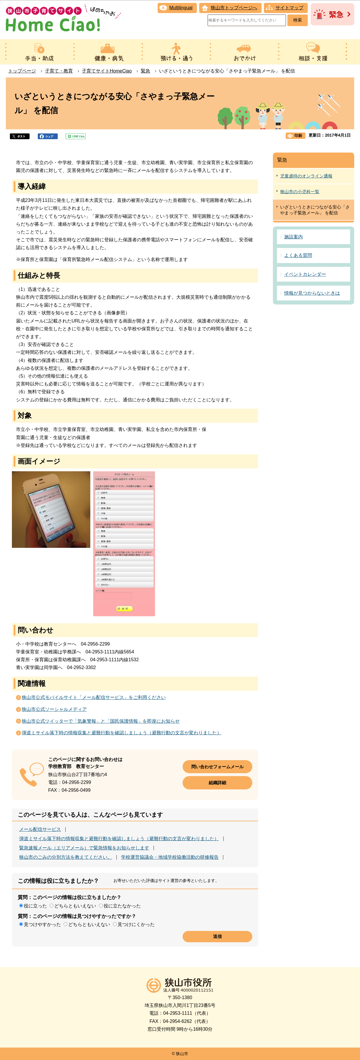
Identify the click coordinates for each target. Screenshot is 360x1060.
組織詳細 (217, 782)
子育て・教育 (59, 70)
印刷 (298, 135)
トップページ (22, 70)
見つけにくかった (136, 924)
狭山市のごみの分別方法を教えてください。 (65, 857)
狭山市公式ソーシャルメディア (54, 709)
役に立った (35, 905)
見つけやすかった (42, 924)
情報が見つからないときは (312, 293)
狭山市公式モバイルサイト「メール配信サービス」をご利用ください (94, 697)
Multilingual (180, 7)
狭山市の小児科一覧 (299, 191)
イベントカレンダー (305, 274)
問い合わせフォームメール (217, 766)
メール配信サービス (40, 829)
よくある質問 (298, 255)
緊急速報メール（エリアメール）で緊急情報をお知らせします (84, 848)
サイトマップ (289, 7)
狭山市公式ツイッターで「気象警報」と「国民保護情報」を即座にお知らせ (101, 721)
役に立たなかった (122, 905)
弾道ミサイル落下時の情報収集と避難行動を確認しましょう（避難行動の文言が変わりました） (122, 732)
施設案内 (293, 236)
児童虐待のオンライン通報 (306, 175)
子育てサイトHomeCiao (107, 70)
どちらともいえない (75, 905)
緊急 (145, 70)
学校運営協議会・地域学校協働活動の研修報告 (170, 857)
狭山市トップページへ (234, 7)
